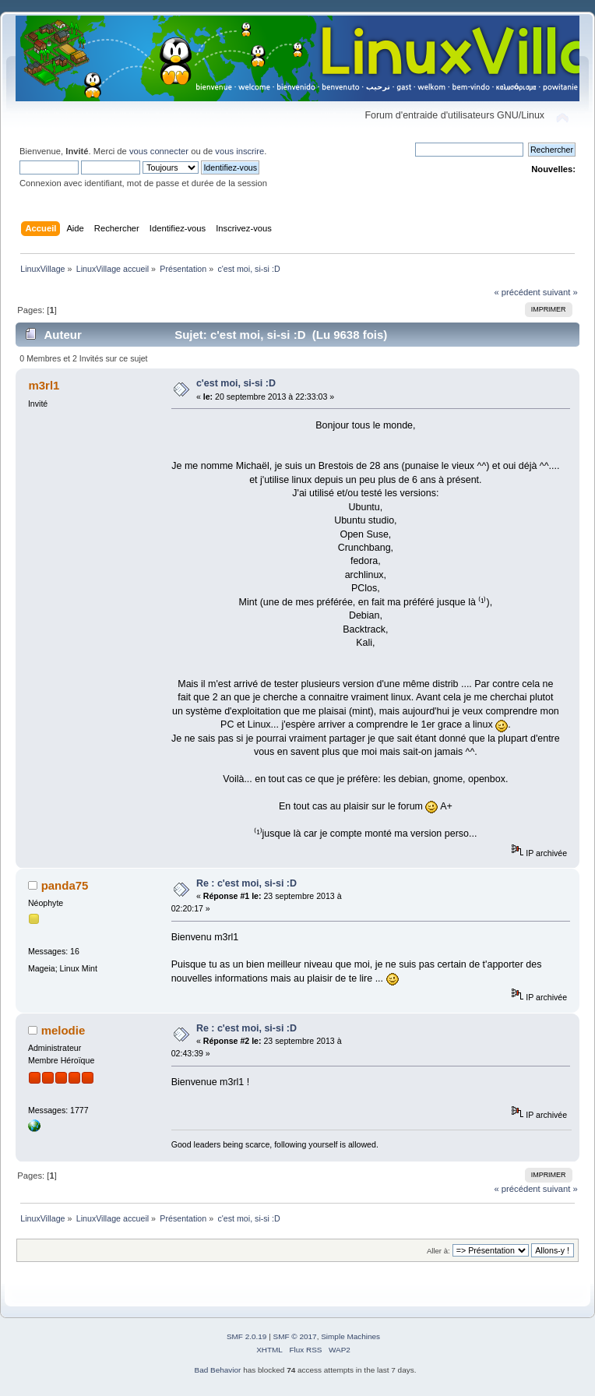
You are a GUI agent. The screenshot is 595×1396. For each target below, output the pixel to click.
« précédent (517, 292)
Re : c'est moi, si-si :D (246, 883)
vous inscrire (239, 151)
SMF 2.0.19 (247, 1336)
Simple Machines (350, 1336)
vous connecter (158, 151)
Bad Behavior (218, 1370)
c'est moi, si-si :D (236, 383)
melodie (63, 1030)
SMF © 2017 (295, 1336)
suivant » (560, 292)
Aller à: (438, 1250)
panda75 (65, 885)
